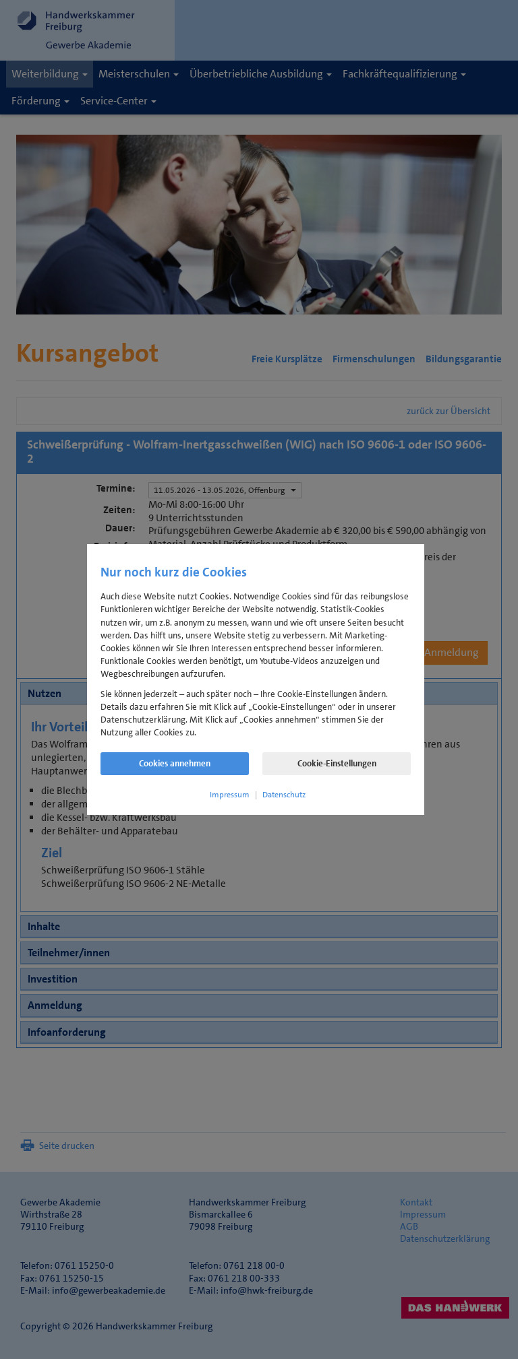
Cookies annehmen (174, 763)
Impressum (230, 794)
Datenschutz (284, 794)
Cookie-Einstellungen (336, 763)
